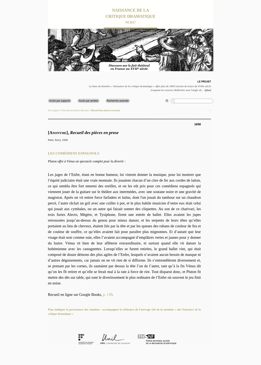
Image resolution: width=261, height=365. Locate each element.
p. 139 (108, 294)
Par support (53, 110)
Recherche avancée (118, 100)
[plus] (208, 90)
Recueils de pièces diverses (75, 110)
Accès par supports (59, 100)
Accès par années (88, 100)
